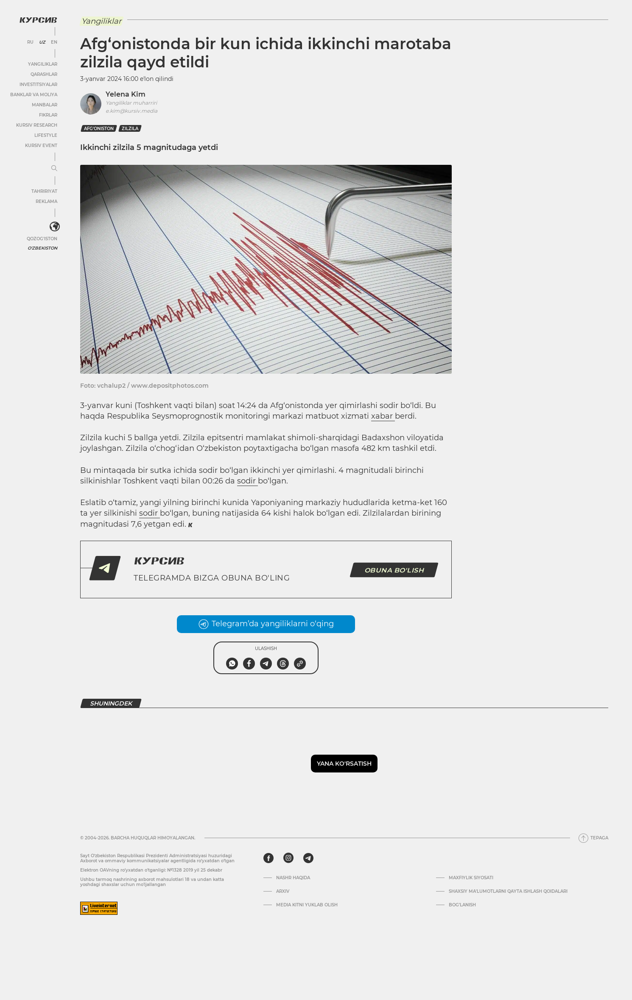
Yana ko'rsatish (344, 763)
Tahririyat (44, 191)
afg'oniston (99, 128)
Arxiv (282, 891)
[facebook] (268, 858)
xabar (383, 416)
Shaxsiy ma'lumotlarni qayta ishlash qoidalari (508, 891)
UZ (42, 42)
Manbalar (44, 105)
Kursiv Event (41, 145)
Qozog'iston (42, 239)
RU (30, 42)
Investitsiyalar (38, 84)
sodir (247, 481)
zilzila (130, 128)
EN (54, 42)
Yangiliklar (42, 64)
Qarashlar (44, 74)
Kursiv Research (36, 125)
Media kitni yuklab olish (307, 905)
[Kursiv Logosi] (38, 20)
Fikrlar (48, 115)
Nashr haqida (293, 878)
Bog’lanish (462, 905)
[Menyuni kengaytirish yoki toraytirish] (54, 168)
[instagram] (288, 858)
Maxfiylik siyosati (471, 878)
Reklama (46, 201)
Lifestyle (45, 135)
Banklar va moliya (33, 94)
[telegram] (308, 858)
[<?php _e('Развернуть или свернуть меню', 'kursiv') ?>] (55, 226)
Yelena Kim (125, 94)
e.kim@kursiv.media (131, 111)
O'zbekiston (42, 248)
